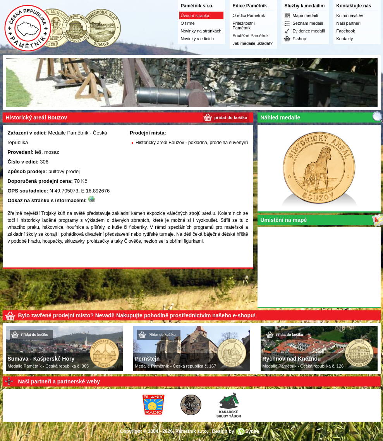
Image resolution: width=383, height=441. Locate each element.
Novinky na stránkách (201, 31)
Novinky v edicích (197, 38)
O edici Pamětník (249, 15)
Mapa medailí (305, 15)
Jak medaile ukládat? (253, 43)
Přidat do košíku (34, 335)
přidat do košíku (231, 117)
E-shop (299, 38)
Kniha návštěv (350, 15)
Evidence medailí (309, 31)
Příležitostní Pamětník (244, 25)
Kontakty (345, 38)
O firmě (188, 23)
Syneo (252, 431)
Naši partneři (349, 23)
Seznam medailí (308, 23)
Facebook (346, 31)
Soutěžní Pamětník (251, 35)
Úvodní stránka (195, 15)
